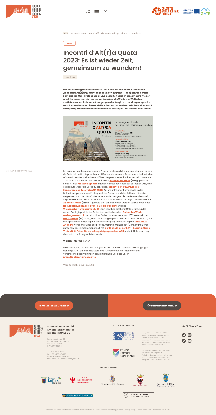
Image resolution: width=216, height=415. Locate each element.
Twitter (184, 341)
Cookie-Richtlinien (144, 410)
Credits (120, 410)
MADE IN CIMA (165, 410)
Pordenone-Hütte (120, 180)
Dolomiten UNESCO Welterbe (23, 11)
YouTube (189, 341)
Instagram (189, 335)
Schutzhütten (70, 77)
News (69, 43)
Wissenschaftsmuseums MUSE (81, 209)
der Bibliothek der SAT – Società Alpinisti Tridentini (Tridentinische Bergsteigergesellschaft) (107, 229)
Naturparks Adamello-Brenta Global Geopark (90, 205)
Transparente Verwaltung (106, 410)
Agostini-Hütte (72, 202)
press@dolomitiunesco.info (79, 257)
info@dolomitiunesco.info (58, 356)
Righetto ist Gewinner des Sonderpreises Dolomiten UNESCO (101, 188)
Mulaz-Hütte (70, 218)
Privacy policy (130, 410)
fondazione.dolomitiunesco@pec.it (63, 359)
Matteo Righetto (88, 183)
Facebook (184, 335)
